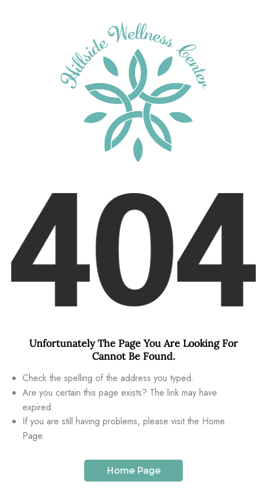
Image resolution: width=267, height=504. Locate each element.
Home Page (133, 470)
